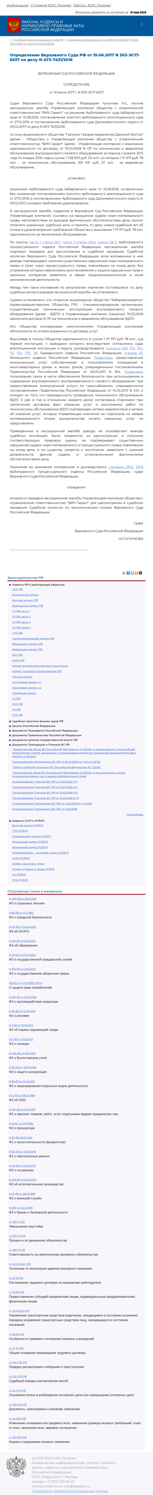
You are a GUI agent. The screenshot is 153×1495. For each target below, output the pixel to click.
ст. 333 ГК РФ (17, 1221)
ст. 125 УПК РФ (17, 1376)
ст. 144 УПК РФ (18, 1362)
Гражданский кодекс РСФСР (31, 836)
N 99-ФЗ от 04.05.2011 (22, 1081)
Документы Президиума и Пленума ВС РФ (41, 744)
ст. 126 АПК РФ (18, 1404)
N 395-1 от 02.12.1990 (21, 1207)
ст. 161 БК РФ (16, 1334)
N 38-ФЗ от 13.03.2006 (22, 1011)
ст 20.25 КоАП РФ (20, 1264)
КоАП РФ (18, 660)
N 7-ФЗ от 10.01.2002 (21, 1025)
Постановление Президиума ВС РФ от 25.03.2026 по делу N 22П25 (56, 761)
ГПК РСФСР (20, 830)
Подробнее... (135, 814)
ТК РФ (16, 698)
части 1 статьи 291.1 (45, 242)
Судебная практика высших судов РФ (37, 721)
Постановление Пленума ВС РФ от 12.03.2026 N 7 (45, 781)
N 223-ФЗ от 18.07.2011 (22, 1109)
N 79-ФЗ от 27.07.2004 (22, 955)
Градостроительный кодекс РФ (33, 638)
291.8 (139, 467)
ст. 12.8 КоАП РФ (19, 1310)
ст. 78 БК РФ (16, 1292)
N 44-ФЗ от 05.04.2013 (22, 1165)
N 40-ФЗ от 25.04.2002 (22, 926)
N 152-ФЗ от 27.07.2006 (22, 1151)
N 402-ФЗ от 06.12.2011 (22, 1053)
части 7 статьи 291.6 (79, 242)
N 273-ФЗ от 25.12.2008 (22, 997)
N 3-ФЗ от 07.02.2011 (21, 1039)
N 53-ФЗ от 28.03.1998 (22, 1193)
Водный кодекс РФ (25, 600)
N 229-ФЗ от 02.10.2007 (23, 1179)
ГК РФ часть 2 (21, 616)
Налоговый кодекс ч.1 (26, 682)
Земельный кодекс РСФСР (30, 847)
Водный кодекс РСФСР (27, 825)
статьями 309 (117, 348)
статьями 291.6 (121, 467)
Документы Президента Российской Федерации (45, 730)
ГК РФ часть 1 (21, 611)
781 (35, 353)
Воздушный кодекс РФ (27, 605)
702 (140, 348)
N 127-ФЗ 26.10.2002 (20, 1137)
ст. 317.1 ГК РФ (17, 1236)
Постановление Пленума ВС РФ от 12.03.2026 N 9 (45, 787)
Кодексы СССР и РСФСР (28, 820)
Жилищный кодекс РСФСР (30, 841)
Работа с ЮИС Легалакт (92, 5)
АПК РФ (17, 589)
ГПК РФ (17, 633)
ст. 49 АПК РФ (17, 1418)
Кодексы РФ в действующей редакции (38, 584)
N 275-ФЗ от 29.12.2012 (22, 969)
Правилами (103, 358)
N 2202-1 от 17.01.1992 (21, 1123)
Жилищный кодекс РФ (27, 643)
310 (132, 348)
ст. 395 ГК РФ (17, 1250)
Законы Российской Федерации (34, 725)
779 (27, 353)
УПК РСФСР (20, 880)
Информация (17, 5)
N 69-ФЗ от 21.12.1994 (21, 912)
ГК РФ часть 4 (21, 627)
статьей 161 (133, 353)
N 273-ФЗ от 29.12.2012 (22, 940)
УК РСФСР (19, 874)
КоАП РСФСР (21, 858)
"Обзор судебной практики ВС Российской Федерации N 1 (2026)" (56, 767)
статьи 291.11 (107, 242)
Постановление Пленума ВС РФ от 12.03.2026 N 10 (45, 798)
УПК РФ (17, 714)
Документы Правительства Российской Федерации (46, 735)
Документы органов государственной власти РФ (44, 739)
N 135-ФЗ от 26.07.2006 (22, 1067)
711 (12, 353)
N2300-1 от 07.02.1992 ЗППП (25, 983)
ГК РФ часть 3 (21, 622)
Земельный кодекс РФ (27, 649)
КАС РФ (17, 654)
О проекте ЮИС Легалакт (50, 5)
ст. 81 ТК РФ (16, 1278)
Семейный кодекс (24, 693)
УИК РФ (17, 704)
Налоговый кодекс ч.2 (27, 687)
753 (19, 353)
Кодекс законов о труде (28, 863)
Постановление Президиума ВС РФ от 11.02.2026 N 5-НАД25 (52, 803)
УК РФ (16, 709)
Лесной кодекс (22, 676)
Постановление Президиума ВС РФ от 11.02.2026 (44, 809)
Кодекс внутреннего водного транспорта (40, 665)
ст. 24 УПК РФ (17, 1390)
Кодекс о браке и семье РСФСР (33, 869)
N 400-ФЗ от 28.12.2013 (22, 898)
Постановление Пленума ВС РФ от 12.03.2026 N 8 (45, 792)
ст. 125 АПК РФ (18, 1437)
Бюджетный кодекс (25, 594)
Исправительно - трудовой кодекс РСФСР (40, 852)
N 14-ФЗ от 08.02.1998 (22, 1095)
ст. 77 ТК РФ (16, 1348)
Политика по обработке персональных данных (70, 1491)
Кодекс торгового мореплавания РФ (36, 671)
